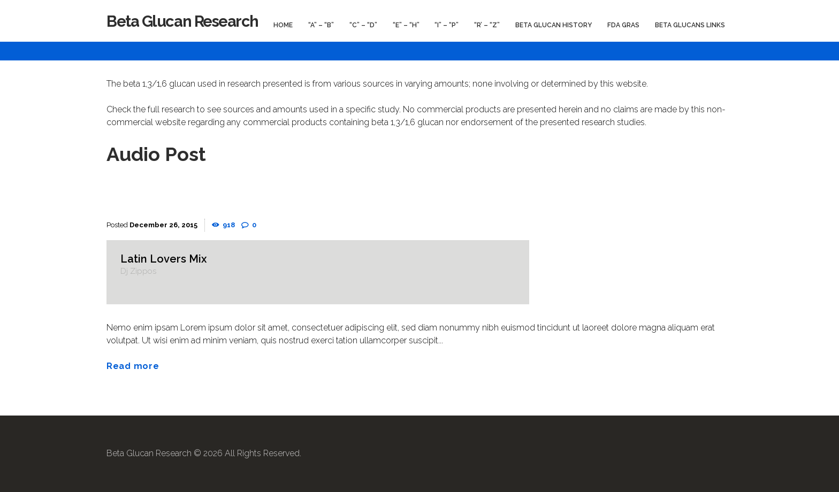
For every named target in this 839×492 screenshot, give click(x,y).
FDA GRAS (623, 25)
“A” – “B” (321, 25)
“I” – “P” (446, 25)
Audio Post (156, 154)
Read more (132, 366)
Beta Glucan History (553, 25)
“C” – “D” (363, 25)
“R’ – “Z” (487, 25)
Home (283, 25)
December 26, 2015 (163, 225)
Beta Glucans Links (690, 25)
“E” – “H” (406, 25)
